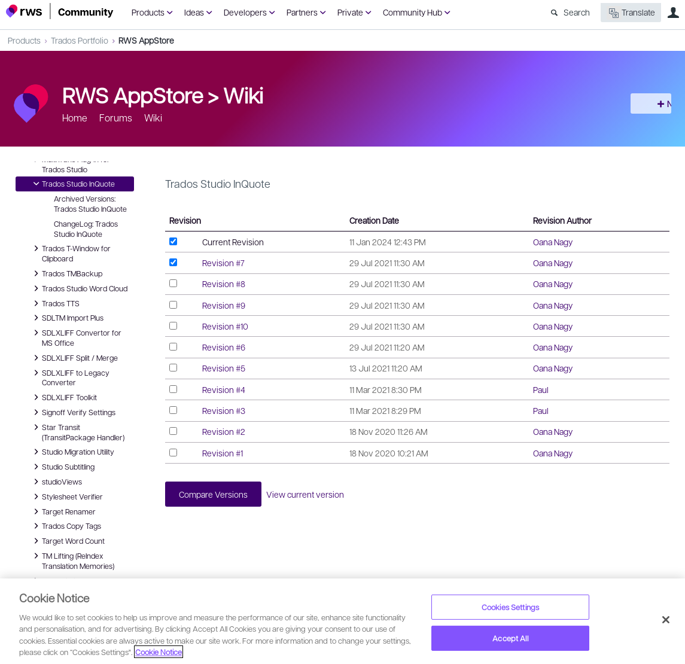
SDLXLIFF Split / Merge (74, 358)
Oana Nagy (553, 241)
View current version (316, 495)
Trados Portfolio (79, 40)
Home (74, 117)
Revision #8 (223, 283)
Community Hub (412, 12)
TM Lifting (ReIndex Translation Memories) (72, 560)
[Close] (666, 620)
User (673, 13)
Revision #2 (223, 431)
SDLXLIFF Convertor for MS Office (75, 337)
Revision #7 (223, 262)
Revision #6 (223, 347)
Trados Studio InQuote (72, 184)
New (652, 103)
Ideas (194, 12)
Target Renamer (63, 511)
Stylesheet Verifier (66, 496)
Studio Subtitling (62, 467)
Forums (115, 117)
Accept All (510, 638)
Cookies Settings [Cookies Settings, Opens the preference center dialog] (510, 607)
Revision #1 (222, 452)
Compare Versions (217, 495)
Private (350, 12)
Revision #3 (223, 410)
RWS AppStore (146, 40)
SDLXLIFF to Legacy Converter (69, 377)
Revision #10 (225, 326)
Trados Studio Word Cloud (78, 288)
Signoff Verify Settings (72, 412)
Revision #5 (223, 368)
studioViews (56, 482)
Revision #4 (223, 389)
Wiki (243, 94)
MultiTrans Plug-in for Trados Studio (70, 163)
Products (148, 12)
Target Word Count (67, 541)
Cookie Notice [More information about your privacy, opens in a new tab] (158, 652)
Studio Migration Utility (72, 452)
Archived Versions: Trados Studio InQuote (90, 204)
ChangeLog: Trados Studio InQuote (86, 229)
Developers (245, 12)
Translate (631, 13)
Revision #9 (223, 305)
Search (577, 12)
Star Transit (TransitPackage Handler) (77, 431)
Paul (541, 389)
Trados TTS (55, 303)
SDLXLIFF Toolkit (63, 397)
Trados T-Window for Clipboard (70, 252)
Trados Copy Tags (65, 526)
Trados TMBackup (66, 273)
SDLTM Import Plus (66, 318)
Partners (302, 12)
